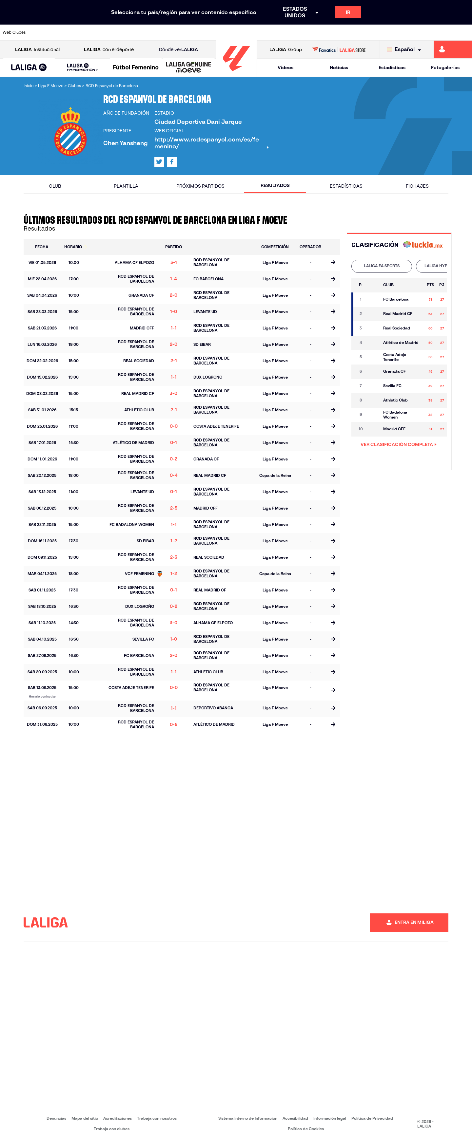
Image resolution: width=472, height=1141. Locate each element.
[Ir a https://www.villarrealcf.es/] (464, 32)
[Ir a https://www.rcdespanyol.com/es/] (287, 32)
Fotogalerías (445, 67)
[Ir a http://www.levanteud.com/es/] (220, 32)
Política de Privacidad (372, 1118)
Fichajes (417, 186)
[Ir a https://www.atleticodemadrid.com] (65, 32)
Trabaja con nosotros (157, 1118)
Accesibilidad (295, 1118)
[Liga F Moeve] (135, 67)
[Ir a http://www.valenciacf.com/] (442, 32)
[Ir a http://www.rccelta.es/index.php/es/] (265, 32)
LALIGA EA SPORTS (382, 266)
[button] (29, 68)
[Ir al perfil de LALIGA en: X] (159, 162)
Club (55, 186)
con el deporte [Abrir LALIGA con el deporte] (109, 49)
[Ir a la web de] (423, 245)
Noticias (339, 67)
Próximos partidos (200, 186)
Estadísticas (392, 67)
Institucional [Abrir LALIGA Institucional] (37, 49)
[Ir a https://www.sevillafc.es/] (420, 32)
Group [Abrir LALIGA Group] (285, 49)
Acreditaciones (117, 1118)
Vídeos (285, 67)
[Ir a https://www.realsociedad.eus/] (398, 32)
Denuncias (56, 1118)
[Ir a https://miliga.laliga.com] (453, 49)
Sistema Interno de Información (247, 1118)
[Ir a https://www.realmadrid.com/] (353, 32)
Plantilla (126, 186)
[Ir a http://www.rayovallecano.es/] (242, 32)
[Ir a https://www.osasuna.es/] (87, 32)
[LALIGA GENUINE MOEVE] (188, 67)
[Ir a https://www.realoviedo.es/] (376, 32)
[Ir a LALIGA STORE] (339, 49)
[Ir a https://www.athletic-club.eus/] (43, 32)
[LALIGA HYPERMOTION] (82, 67)
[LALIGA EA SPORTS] (29, 67)
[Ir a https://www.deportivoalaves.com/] (109, 32)
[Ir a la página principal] (236, 74)
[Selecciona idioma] (405, 49)
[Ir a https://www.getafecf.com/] (176, 32)
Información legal (329, 1118)
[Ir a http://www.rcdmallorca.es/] (309, 32)
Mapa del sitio (84, 1118)
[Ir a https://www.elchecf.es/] (131, 32)
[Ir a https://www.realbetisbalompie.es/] (331, 32)
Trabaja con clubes (111, 1129)
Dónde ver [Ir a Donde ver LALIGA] (178, 49)
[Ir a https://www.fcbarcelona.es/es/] (154, 32)
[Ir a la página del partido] (332, 263)
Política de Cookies (306, 1129)
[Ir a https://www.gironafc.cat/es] (198, 32)
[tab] (381, 266)
